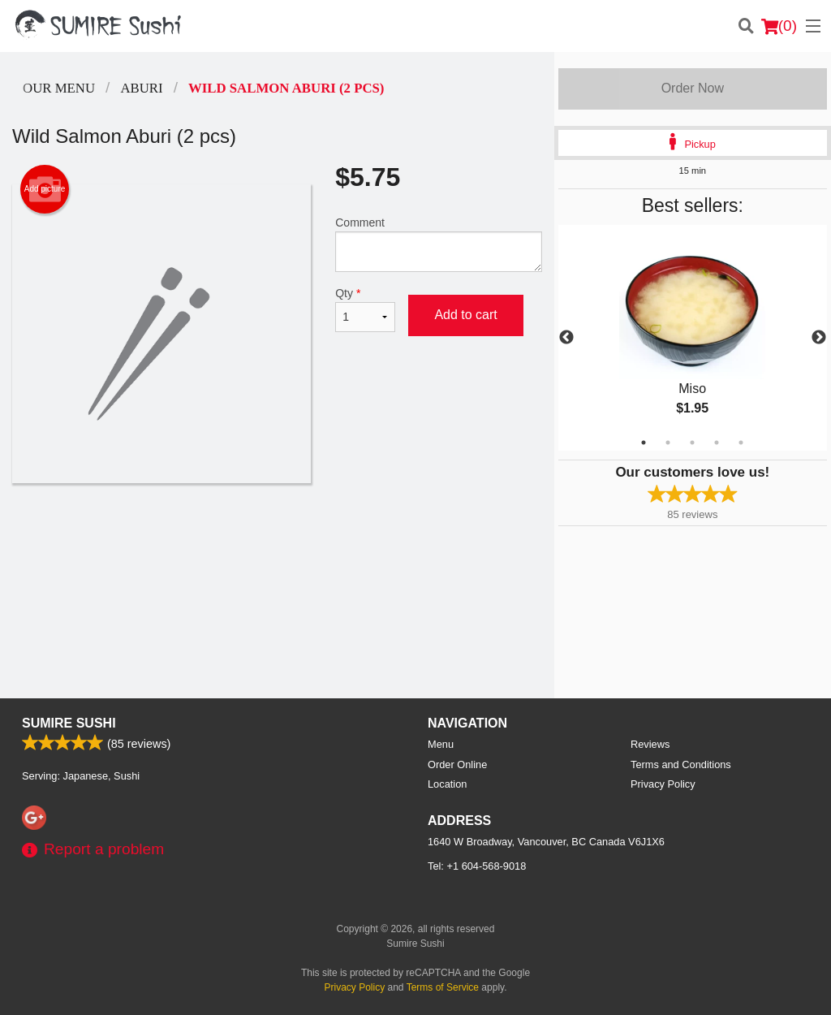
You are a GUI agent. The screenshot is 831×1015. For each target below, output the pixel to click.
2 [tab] (668, 442)
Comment (438, 244)
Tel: (477, 866)
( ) (779, 26)
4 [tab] (716, 442)
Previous (566, 338)
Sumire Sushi (69, 723)
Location (447, 784)
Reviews (650, 744)
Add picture (45, 189)
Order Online (457, 764)
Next (819, 338)
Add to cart (465, 315)
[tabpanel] (692, 338)
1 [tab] (643, 442)
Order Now (692, 88)
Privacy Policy (663, 784)
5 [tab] (741, 442)
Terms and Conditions (681, 764)
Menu (441, 744)
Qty (365, 309)
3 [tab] (692, 442)
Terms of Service (443, 987)
